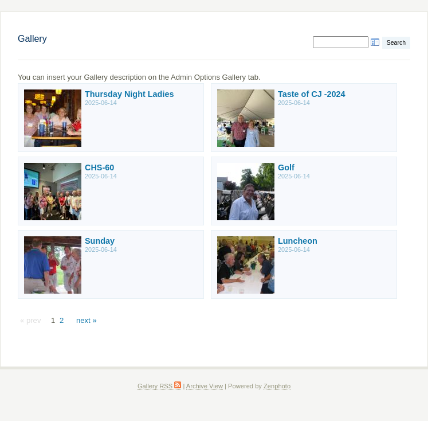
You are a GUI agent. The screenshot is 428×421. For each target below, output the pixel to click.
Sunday (100, 240)
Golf (286, 167)
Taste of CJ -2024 (311, 94)
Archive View (204, 386)
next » (86, 320)
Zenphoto (277, 386)
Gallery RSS (159, 386)
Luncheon (297, 240)
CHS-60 (99, 167)
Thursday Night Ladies (129, 94)
